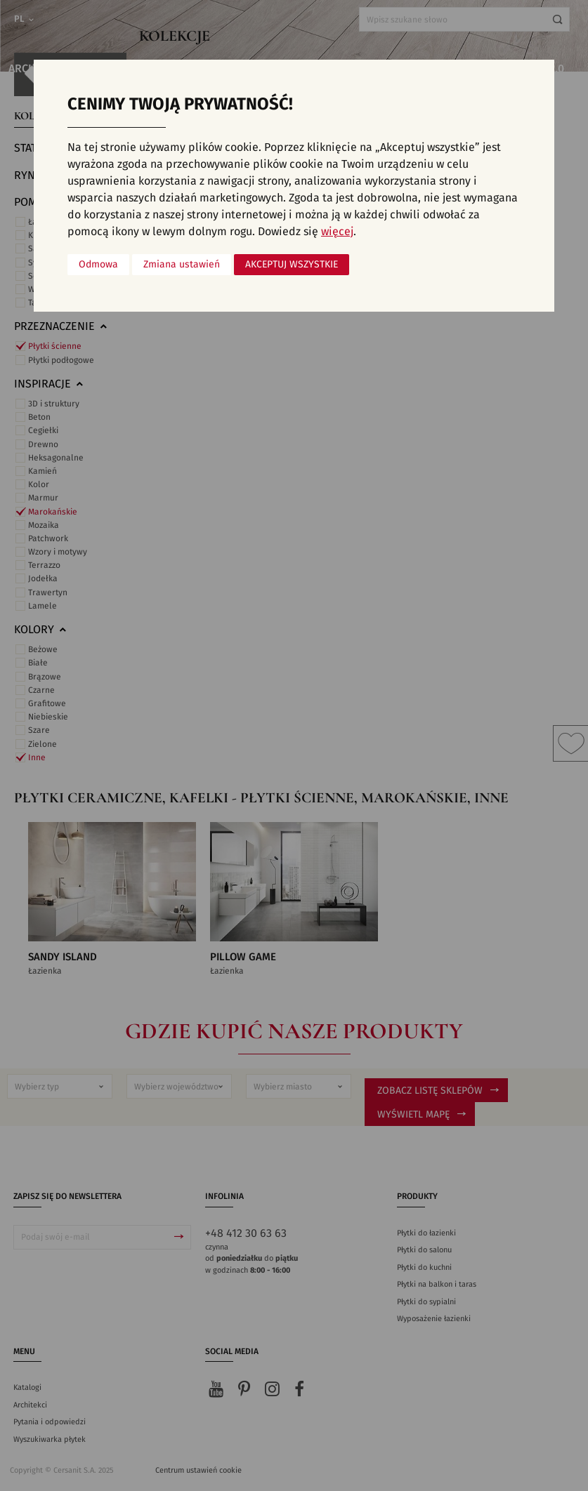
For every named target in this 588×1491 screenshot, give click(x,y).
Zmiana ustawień (181, 265)
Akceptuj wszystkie (291, 265)
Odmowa (98, 265)
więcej (337, 231)
